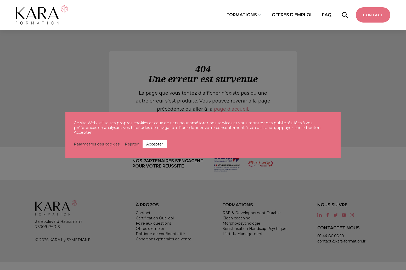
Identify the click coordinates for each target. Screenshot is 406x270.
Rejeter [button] (132, 144)
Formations (242, 14)
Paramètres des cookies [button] (97, 144)
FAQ (326, 14)
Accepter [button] (154, 144)
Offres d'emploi (292, 14)
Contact (373, 15)
